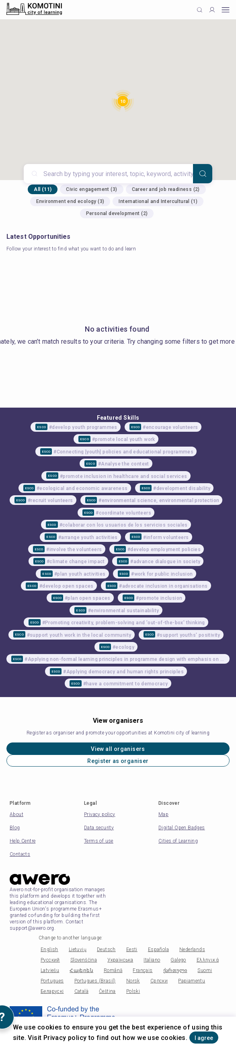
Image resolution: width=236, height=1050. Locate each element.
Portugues (52, 981)
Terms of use (98, 841)
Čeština (107, 991)
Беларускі (52, 991)
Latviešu (50, 970)
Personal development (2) (117, 213)
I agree (204, 1038)
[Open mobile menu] (226, 9)
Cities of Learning (178, 841)
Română (113, 970)
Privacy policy (99, 814)
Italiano (152, 960)
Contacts (20, 854)
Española (158, 949)
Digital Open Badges (181, 828)
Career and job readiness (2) (166, 189)
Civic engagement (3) (91, 189)
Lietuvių (77, 949)
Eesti (131, 949)
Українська (120, 960)
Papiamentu (191, 981)
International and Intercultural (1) (158, 201)
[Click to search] (199, 10)
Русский (50, 960)
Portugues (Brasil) (95, 981)
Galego (178, 960)
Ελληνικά (208, 960)
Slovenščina (83, 960)
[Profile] (212, 10)
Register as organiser (117, 761)
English (49, 949)
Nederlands (192, 949)
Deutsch (106, 949)
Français (142, 970)
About (16, 814)
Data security (99, 828)
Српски (159, 981)
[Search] (202, 173)
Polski (133, 991)
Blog (15, 828)
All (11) (42, 189)
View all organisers (118, 749)
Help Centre (22, 841)
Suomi (204, 970)
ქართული (175, 970)
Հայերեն (81, 970)
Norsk (133, 981)
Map (163, 814)
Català (81, 991)
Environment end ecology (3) (70, 201)
